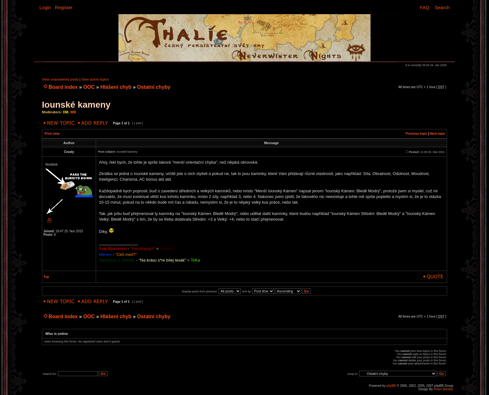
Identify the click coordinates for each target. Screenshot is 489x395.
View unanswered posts (60, 79)
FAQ (424, 7)
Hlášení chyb (116, 87)
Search (442, 7)
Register (63, 7)
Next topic (437, 133)
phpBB (391, 385)
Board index (63, 87)
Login (45, 7)
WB (73, 112)
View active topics (95, 79)
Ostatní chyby (153, 87)
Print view (52, 133)
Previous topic (417, 133)
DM (65, 112)
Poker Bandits (443, 389)
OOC (89, 87)
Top (46, 277)
